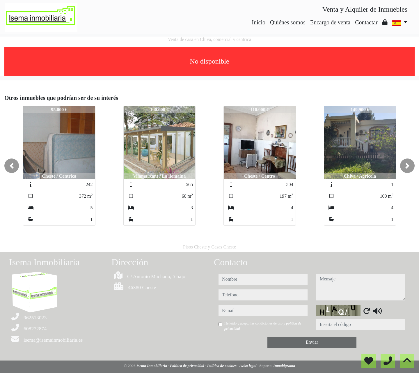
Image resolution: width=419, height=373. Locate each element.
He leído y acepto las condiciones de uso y (262, 326)
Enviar (312, 342)
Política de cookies (222, 365)
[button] (11, 165)
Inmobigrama (284, 365)
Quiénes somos (288, 22)
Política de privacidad (187, 365)
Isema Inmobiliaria (152, 365)
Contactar (366, 22)
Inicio (258, 22)
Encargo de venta (330, 22)
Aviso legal (248, 365)
